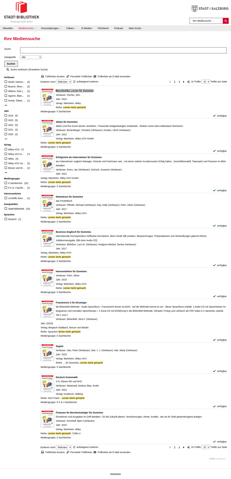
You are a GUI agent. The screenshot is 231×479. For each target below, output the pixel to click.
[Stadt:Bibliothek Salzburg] (21, 12)
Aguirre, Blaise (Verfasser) (17, 95)
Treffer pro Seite (219, 81)
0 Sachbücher (15, 183)
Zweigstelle (10, 57)
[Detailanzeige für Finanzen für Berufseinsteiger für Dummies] (79, 412)
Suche (7, 49)
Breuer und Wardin (17, 168)
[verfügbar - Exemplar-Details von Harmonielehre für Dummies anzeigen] (220, 296)
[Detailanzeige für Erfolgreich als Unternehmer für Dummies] (79, 157)
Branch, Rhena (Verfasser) (17, 86)
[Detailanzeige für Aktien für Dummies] (67, 122)
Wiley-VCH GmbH (17, 154)
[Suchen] (226, 21)
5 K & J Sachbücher (17, 187)
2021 (10, 129)
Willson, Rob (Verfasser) (17, 91)
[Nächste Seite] (184, 82)
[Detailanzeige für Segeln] (59, 346)
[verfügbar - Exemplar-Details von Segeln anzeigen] (220, 371)
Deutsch (12, 219)
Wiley (11, 158)
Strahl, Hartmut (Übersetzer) (17, 82)
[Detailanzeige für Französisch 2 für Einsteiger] (71, 302)
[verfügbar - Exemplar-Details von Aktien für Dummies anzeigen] (220, 151)
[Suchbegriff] (206, 21)
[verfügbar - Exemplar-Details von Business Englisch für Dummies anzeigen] (220, 265)
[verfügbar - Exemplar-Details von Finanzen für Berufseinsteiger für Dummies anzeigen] (220, 442)
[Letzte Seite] (189, 82)
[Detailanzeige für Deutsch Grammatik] (67, 377)
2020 (10, 134)
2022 (10, 125)
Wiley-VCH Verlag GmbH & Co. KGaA (17, 163)
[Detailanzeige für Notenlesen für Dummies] (69, 196)
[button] (27, 28)
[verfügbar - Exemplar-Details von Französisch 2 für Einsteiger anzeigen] (220, 340)
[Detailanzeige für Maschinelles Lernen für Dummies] (74, 90)
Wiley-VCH (13, 149)
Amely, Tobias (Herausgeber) (17, 100)
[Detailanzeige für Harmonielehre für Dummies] (71, 271)
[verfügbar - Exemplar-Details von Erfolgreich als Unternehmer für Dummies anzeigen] (220, 190)
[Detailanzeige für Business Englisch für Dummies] (73, 232)
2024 (10, 115)
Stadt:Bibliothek (16, 208)
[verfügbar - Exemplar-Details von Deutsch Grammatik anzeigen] (220, 406)
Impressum (115, 474)
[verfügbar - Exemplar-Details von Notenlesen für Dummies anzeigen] (220, 226)
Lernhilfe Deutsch (17, 198)
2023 (10, 120)
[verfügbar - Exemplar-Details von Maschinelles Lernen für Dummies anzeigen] (220, 116)
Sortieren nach (47, 81)
